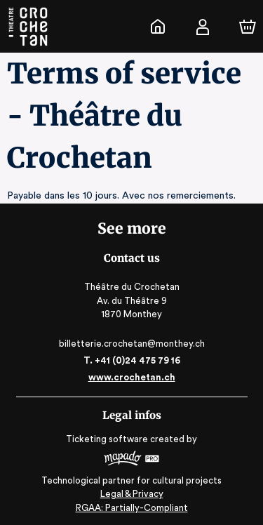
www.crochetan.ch (131, 377)
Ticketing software (108, 439)
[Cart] (247, 27)
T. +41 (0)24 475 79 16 (131, 360)
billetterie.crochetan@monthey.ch (131, 343)
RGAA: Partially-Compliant (131, 508)
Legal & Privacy (131, 494)
